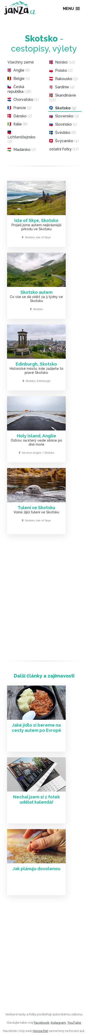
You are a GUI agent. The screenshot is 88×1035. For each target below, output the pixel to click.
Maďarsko (22, 149)
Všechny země (21, 62)
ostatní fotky (64, 149)
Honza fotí (40, 1031)
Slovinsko (63, 124)
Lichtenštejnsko (21, 137)
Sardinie (62, 87)
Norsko (62, 62)
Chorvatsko (23, 99)
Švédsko (62, 132)
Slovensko (64, 116)
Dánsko (20, 116)
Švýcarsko (64, 141)
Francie (19, 108)
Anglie (19, 70)
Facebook (41, 1022)
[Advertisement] (44, 599)
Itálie (17, 124)
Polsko (61, 70)
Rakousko (63, 79)
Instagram (58, 1022)
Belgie (19, 78)
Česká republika (19, 89)
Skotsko (62, 108)
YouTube (74, 1022)
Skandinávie (62, 97)
